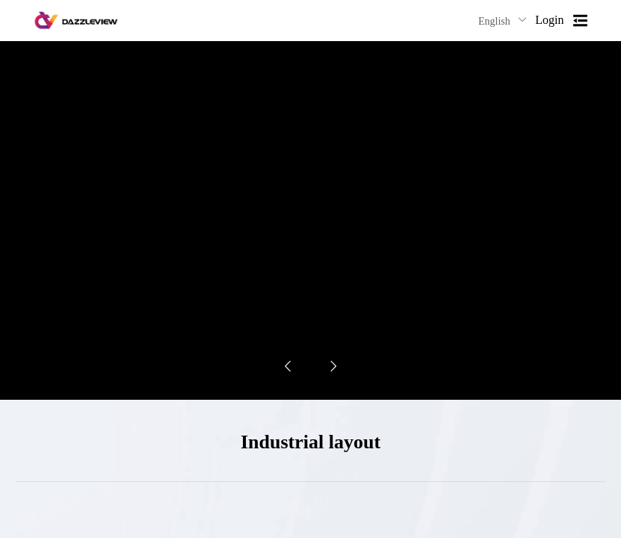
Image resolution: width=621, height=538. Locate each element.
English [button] (503, 20)
